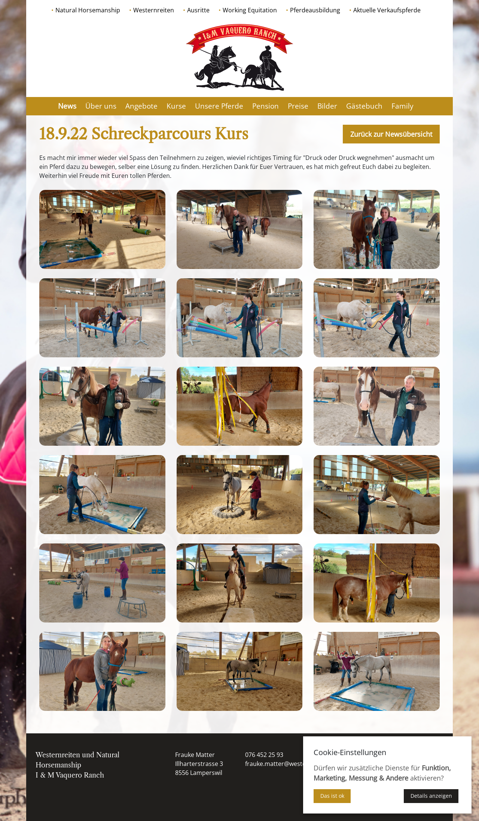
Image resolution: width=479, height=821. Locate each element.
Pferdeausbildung (315, 10)
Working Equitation (250, 10)
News (67, 106)
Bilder (327, 106)
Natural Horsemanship (87, 10)
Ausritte (198, 10)
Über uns (100, 106)
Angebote (141, 106)
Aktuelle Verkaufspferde (387, 10)
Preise (298, 106)
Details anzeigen (431, 795)
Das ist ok (332, 795)
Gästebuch (364, 106)
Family (402, 106)
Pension (265, 106)
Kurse (176, 106)
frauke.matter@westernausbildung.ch (298, 764)
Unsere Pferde (219, 106)
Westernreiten (153, 10)
